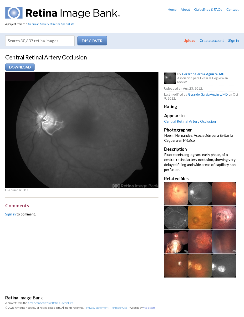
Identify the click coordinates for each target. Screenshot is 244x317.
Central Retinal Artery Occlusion (190, 121)
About (185, 9)
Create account (212, 40)
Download (20, 67)
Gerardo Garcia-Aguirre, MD (203, 74)
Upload (189, 40)
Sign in (233, 40)
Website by (142, 307)
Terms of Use (119, 307)
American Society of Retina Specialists (51, 23)
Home (172, 9)
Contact (232, 9)
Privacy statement (97, 307)
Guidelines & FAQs (208, 9)
